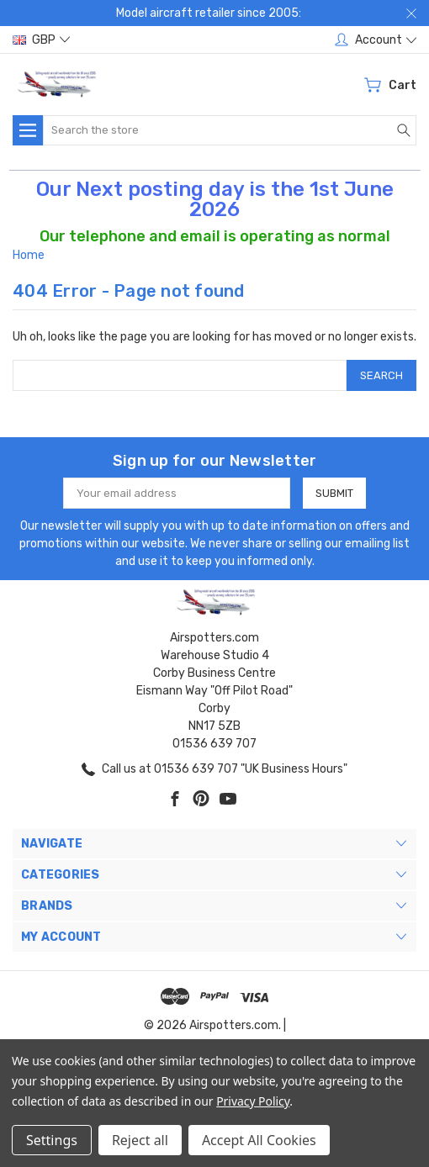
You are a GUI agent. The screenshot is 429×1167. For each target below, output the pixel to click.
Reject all (140, 1140)
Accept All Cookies (259, 1140)
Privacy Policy (252, 1101)
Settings (51, 1140)
